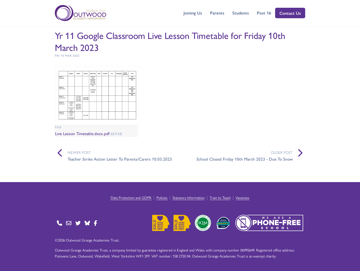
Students (240, 13)
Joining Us (193, 13)
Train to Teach (220, 197)
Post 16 (264, 13)
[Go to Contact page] (59, 223)
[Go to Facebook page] (95, 223)
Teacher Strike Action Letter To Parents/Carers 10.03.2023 (120, 159)
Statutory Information (188, 197)
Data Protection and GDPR (131, 197)
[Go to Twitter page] (78, 223)
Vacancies (242, 197)
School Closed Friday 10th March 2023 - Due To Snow (245, 159)
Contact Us (290, 13)
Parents (217, 13)
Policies (161, 197)
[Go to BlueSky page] (87, 223)
